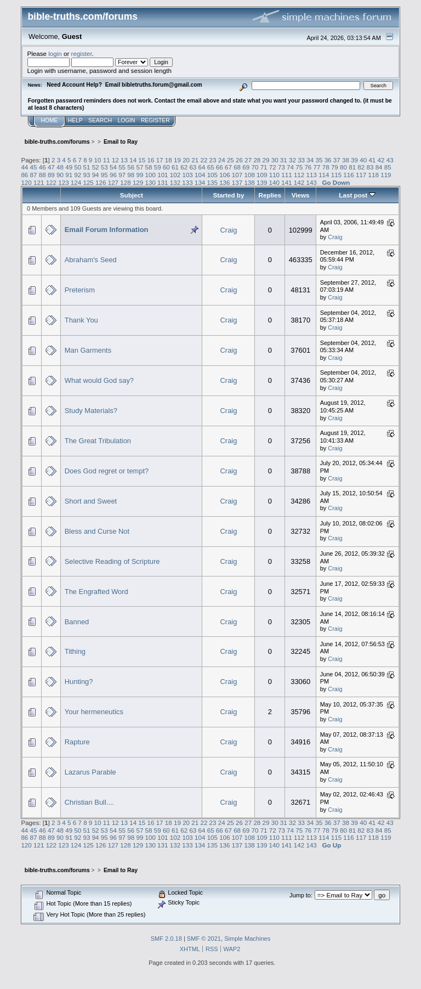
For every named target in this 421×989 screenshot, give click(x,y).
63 (192, 167)
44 (24, 167)
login (55, 53)
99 (139, 174)
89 (51, 174)
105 (212, 174)
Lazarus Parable (90, 772)
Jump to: (300, 895)
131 (162, 182)
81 (352, 167)
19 (177, 159)
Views (301, 195)
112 (299, 174)
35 (318, 159)
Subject (131, 195)
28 (256, 159)
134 (200, 182)
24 (221, 159)
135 (212, 182)
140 (274, 182)
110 (274, 174)
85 (387, 167)
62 (183, 167)
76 (307, 167)
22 (203, 159)
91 (68, 174)
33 (301, 159)
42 (381, 159)
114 (323, 174)
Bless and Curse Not (97, 531)
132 (175, 182)
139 (262, 182)
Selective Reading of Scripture (112, 561)
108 (249, 174)
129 (138, 182)
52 (95, 167)
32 (292, 159)
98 (130, 174)
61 (175, 167)
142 (299, 182)
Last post (357, 195)
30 (274, 159)
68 (237, 167)
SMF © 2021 (204, 938)
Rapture (77, 742)
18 (168, 159)
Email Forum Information (107, 229)
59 (157, 167)
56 (130, 167)
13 (124, 159)
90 (60, 174)
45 (33, 167)
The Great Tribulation (98, 441)
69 (245, 167)
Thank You (81, 320)
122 (51, 182)
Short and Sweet (91, 501)
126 (100, 182)
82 (361, 167)
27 (248, 159)
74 (290, 167)
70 (254, 167)
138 (249, 182)
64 (202, 167)
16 (151, 159)
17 (159, 159)
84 (379, 167)
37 (336, 159)
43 (390, 159)
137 (237, 182)
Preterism (80, 290)
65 (210, 167)
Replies (270, 195)
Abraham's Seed (91, 260)
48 (60, 167)
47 (51, 167)
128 (125, 182)
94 (95, 174)
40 (363, 159)
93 (86, 174)
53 (104, 167)
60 (166, 167)
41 (372, 159)
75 (299, 167)
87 (33, 174)
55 (122, 167)
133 (187, 182)
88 (42, 174)
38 (345, 159)
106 (224, 174)
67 (228, 167)
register (81, 53)
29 (266, 159)
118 (373, 174)
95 (104, 174)
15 (141, 159)
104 (200, 174)
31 (283, 159)
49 (68, 167)
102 (175, 174)
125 (88, 182)
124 (76, 182)
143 (311, 182)
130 (150, 182)
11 (106, 159)
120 (26, 182)
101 (162, 174)
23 (213, 159)
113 (311, 174)
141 (286, 182)
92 (77, 174)
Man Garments (88, 350)
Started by (228, 195)
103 (187, 174)
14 (132, 159)
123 (63, 182)
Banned (77, 622)
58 (148, 167)
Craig (228, 230)
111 (286, 174)
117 (361, 174)
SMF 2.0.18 (166, 938)
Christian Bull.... (89, 802)
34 (310, 159)
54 (113, 167)
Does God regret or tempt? (107, 471)
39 (354, 159)
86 (24, 174)
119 (385, 174)
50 (77, 167)
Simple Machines (247, 938)
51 (86, 167)
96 (113, 174)
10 (97, 159)
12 (115, 159)
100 (150, 174)
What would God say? (99, 380)
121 (38, 182)
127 (113, 182)
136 (224, 182)
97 (122, 174)
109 (262, 174)
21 (194, 159)
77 (317, 167)
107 (237, 174)
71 (264, 167)
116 (348, 174)
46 (42, 167)
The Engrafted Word (96, 591)
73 (281, 167)
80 (343, 167)
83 (370, 167)
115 (336, 174)
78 (325, 167)
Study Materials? (91, 410)
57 (139, 167)
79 (334, 167)
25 (230, 159)
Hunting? (79, 681)
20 (186, 159)
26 (239, 159)
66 (219, 167)
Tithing (75, 651)
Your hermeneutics (94, 712)
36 (328, 159)
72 (272, 167)
